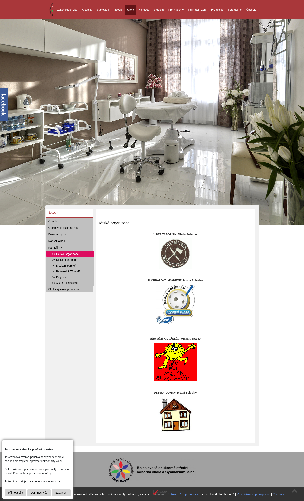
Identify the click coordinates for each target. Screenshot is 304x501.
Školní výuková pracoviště (64, 289)
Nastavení (61, 492)
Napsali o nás (56, 241)
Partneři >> (55, 247)
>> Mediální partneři (64, 265)
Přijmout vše (15, 492)
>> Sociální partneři (64, 259)
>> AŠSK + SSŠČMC (65, 283)
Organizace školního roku (63, 227)
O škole (53, 221)
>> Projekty (59, 277)
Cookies (278, 494)
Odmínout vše (38, 492)
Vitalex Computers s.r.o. (184, 494)
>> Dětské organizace (65, 254)
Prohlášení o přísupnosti (253, 494)
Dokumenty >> (57, 234)
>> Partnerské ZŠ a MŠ (66, 271)
